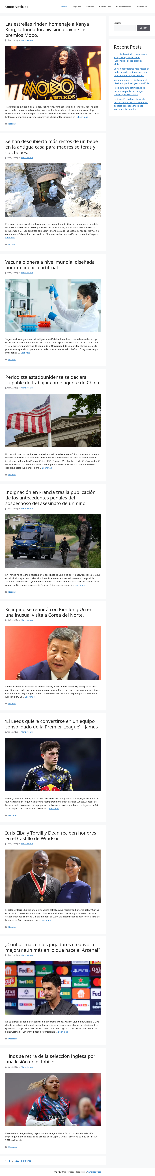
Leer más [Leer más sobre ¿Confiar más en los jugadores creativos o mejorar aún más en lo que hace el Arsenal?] (63, 1031)
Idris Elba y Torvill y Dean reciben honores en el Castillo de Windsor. (50, 835)
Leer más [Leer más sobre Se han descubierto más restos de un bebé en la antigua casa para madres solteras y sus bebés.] (10, 237)
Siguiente (27, 1160)
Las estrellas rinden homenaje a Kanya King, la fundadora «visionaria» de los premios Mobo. (47, 29)
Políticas (143, 7)
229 (17, 1160)
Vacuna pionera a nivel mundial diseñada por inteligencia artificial (50, 265)
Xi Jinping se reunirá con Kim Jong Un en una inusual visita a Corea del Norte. (48, 612)
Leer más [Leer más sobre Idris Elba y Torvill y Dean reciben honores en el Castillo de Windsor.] (46, 920)
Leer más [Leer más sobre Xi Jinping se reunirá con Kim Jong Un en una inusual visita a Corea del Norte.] (30, 696)
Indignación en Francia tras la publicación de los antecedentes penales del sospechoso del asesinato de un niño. (50, 497)
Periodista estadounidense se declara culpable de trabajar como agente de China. (52, 380)
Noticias (90, 6)
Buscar (117, 22)
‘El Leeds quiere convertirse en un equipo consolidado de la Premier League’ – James (51, 724)
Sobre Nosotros (123, 6)
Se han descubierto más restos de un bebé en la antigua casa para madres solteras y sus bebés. (51, 146)
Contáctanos (105, 6)
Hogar (64, 6)
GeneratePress (94, 1171)
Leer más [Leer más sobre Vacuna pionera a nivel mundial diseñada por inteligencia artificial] (25, 352)
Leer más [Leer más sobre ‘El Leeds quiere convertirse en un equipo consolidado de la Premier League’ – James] (54, 808)
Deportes (76, 6)
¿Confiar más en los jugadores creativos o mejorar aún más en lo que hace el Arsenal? (52, 947)
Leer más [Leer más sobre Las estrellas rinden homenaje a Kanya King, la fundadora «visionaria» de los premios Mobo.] (83, 116)
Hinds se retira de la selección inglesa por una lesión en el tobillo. (50, 1059)
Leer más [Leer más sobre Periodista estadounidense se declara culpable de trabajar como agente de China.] (47, 467)
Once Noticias (16, 6)
